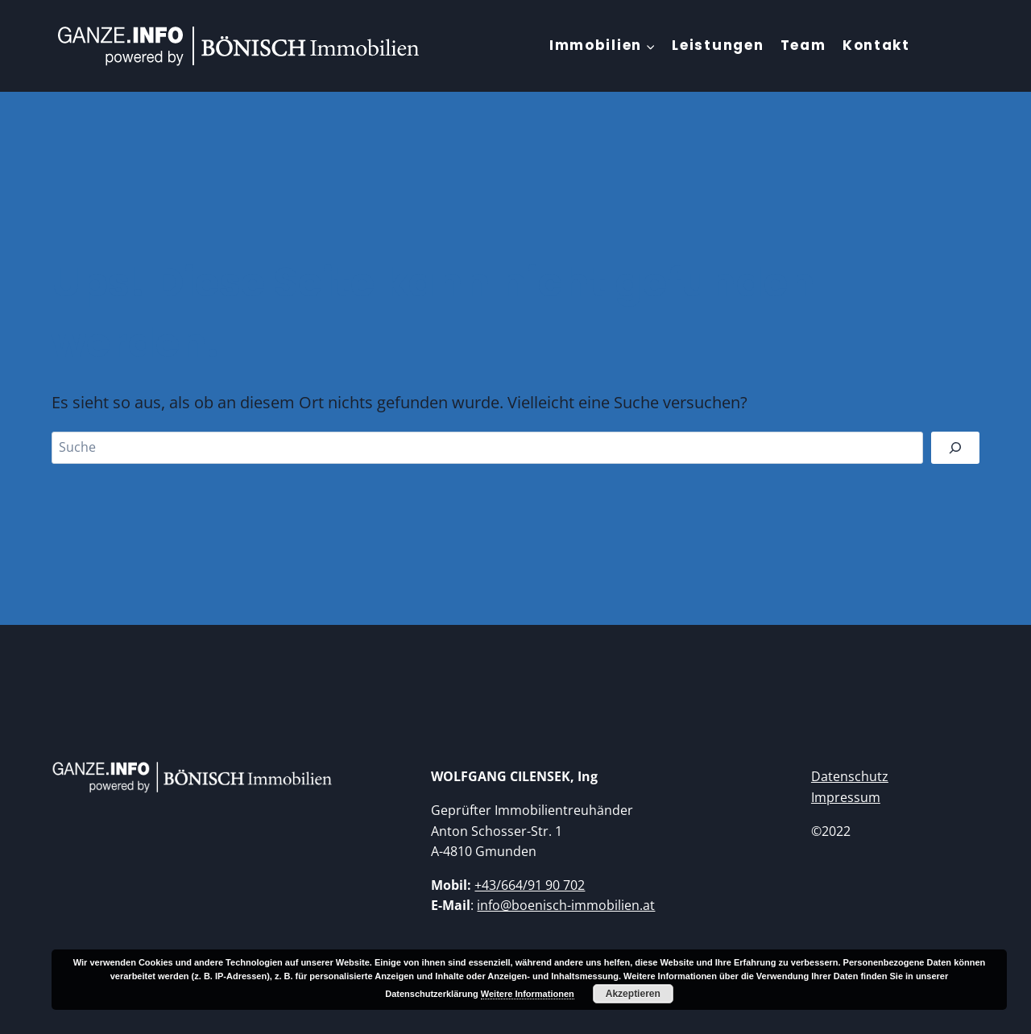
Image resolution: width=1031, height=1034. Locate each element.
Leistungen (718, 45)
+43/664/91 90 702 (529, 885)
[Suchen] (955, 448)
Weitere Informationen (527, 994)
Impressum (845, 797)
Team (803, 45)
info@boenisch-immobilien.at (566, 905)
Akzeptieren (633, 993)
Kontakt (876, 45)
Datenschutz (849, 776)
